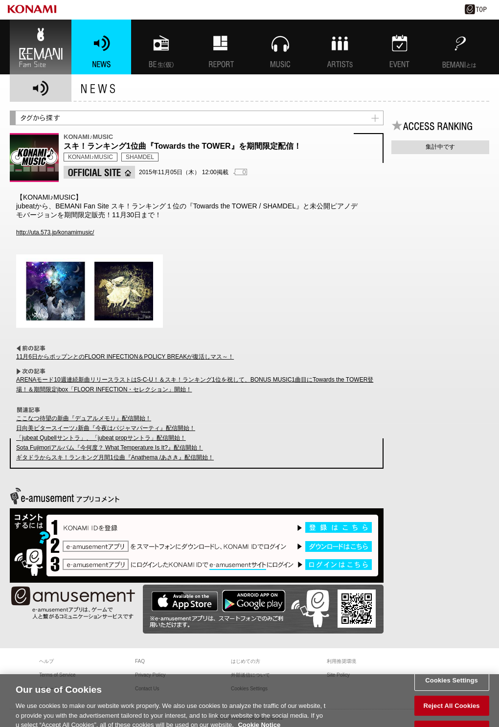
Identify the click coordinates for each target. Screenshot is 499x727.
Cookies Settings (451, 685)
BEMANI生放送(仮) (161, 47)
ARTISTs (340, 47)
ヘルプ (46, 661)
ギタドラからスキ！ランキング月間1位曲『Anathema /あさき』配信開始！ (115, 457)
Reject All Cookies (451, 710)
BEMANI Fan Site (40, 47)
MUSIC (280, 47)
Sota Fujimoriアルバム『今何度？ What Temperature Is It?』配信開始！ (109, 447)
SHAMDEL (140, 157)
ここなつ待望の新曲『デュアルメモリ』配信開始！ (83, 418)
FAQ (140, 661)
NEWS (101, 47)
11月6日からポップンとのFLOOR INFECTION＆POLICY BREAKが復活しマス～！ (125, 356)
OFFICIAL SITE (99, 172)
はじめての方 (245, 661)
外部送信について (250, 675)
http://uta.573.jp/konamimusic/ (55, 232)
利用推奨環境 (341, 661)
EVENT (400, 47)
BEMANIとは (459, 47)
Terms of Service (57, 675)
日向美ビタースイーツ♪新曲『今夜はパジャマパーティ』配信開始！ (105, 428)
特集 (220, 47)
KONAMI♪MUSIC (90, 157)
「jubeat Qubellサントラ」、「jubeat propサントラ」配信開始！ (101, 437)
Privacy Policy (150, 675)
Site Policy (338, 675)
